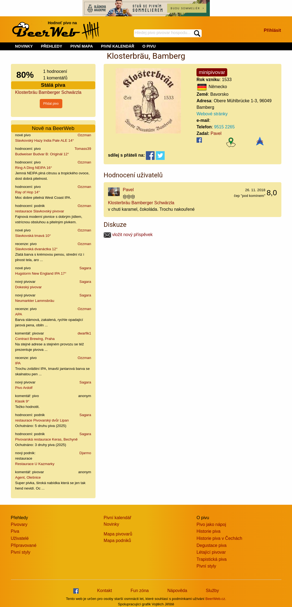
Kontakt (104, 590)
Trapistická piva (211, 559)
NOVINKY (24, 46)
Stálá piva (53, 85)
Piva (15, 531)
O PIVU (149, 46)
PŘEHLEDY (51, 46)
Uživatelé (20, 538)
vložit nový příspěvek (128, 234)
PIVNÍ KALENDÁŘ (117, 46)
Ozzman (84, 135)
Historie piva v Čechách (219, 538)
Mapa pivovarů (118, 534)
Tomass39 (83, 149)
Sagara (85, 268)
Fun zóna (140, 590)
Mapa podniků (117, 540)
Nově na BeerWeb (53, 128)
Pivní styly (20, 552)
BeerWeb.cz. (215, 599)
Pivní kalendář (117, 517)
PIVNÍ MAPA (81, 46)
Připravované (23, 545)
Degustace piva (211, 545)
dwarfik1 (84, 333)
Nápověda (177, 590)
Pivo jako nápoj (211, 524)
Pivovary (19, 524)
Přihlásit (272, 30)
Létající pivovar (211, 552)
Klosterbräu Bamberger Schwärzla (48, 92)
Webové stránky (212, 114)
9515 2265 (224, 127)
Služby (212, 590)
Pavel (216, 133)
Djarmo (85, 453)
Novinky (111, 524)
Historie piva (208, 531)
